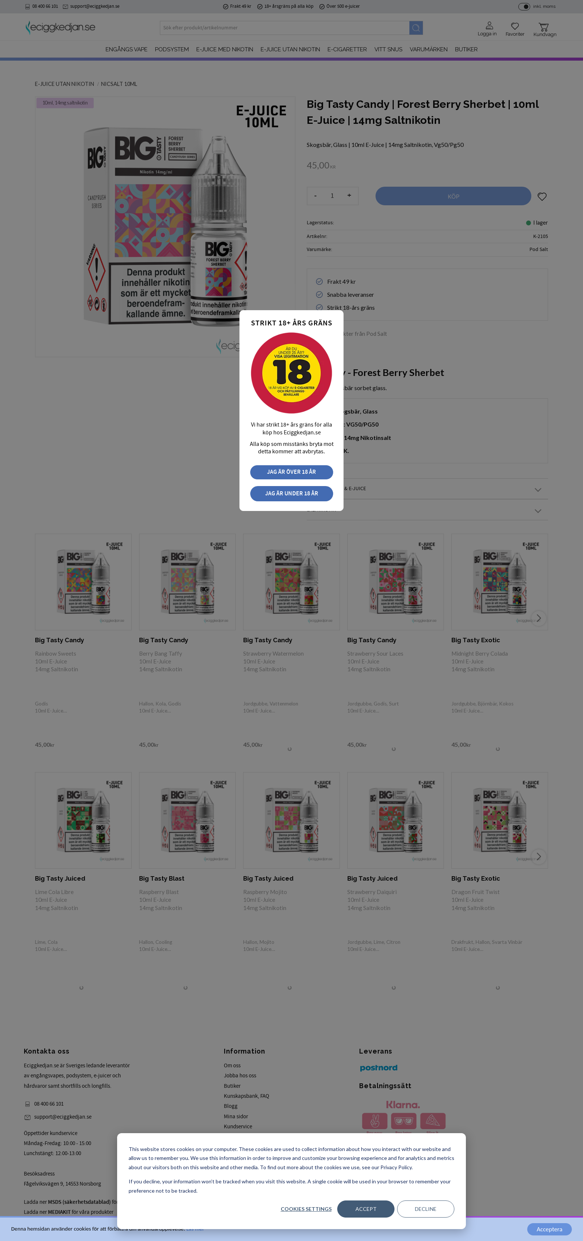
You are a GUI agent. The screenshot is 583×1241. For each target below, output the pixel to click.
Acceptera (549, 1229)
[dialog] (291, 1181)
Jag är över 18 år (291, 472)
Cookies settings (306, 1209)
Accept (366, 1209)
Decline (426, 1209)
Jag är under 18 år (291, 494)
